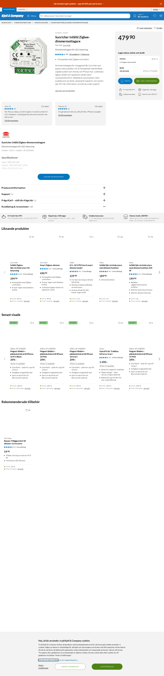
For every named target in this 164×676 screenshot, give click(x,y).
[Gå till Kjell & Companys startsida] (13, 15)
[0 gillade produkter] (155, 16)
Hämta (125, 81)
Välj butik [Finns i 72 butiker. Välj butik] (27, 491)
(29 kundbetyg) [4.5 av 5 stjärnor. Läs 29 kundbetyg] (147, 464)
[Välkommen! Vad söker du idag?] (86, 15)
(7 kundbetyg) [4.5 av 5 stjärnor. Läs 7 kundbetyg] (86, 461)
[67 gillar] (120, 512)
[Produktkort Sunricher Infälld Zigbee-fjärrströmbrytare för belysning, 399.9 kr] (22, 436)
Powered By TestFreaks (95, 375)
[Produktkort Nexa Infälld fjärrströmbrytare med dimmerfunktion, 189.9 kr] (111, 436)
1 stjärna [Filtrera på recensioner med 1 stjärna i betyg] (36, 242)
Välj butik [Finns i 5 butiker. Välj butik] (115, 491)
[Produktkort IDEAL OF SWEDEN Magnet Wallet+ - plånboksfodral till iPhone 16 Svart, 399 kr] (82, 522)
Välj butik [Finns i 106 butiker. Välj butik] (57, 578)
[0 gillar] (32, 512)
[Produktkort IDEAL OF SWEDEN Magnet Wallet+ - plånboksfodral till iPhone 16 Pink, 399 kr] (52, 522)
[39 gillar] (31, 426)
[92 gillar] (61, 426)
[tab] (9, 9)
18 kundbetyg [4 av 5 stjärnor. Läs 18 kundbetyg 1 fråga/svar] (74, 54)
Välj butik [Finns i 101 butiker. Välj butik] (117, 578)
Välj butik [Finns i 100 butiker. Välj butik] (87, 578)
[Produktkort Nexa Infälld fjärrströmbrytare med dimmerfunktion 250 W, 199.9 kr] (141, 436)
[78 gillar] (150, 426)
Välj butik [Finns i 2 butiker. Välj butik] (85, 491)
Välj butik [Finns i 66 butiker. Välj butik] (56, 491)
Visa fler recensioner (53, 383)
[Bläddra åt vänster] (5, 462)
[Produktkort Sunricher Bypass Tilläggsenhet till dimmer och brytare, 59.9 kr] (17, 611)
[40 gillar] (27, 599)
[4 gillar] (91, 426)
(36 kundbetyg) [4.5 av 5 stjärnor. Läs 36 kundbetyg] (57, 458)
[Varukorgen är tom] (161, 16)
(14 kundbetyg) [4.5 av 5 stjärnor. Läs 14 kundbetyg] (117, 461)
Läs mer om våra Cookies (48, 660)
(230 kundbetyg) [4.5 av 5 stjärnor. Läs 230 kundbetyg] (117, 547)
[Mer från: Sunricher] (6, 136)
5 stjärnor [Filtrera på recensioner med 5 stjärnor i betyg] (37, 226)
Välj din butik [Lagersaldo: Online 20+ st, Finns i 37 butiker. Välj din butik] (124, 71)
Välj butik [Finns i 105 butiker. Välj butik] (27, 578)
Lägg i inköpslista (144, 28)
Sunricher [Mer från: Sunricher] (67, 45)
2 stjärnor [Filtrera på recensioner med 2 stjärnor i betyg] (37, 238)
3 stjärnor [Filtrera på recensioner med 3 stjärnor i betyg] (37, 234)
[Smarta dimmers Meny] (50, 23)
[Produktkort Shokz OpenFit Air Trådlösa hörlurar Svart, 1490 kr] (111, 522)
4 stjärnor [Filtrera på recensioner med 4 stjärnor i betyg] (37, 230)
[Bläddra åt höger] (159, 462)
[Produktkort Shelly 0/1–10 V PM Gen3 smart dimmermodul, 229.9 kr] (82, 436)
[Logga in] (140, 16)
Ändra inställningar (43, 666)
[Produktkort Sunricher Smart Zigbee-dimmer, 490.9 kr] (52, 436)
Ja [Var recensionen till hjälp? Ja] (97, 276)
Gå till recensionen (11, 121)
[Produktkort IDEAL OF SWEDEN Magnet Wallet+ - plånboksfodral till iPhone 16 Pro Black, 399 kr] (22, 522)
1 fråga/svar (84, 54)
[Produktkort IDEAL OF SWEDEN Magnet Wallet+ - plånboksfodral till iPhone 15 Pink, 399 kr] (141, 522)
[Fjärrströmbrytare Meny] (33, 23)
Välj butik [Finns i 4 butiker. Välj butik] (145, 491)
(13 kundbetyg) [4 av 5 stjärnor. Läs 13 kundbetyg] (28, 464)
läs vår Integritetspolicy (68, 660)
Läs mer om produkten (65, 90)
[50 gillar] (158, 28)
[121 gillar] (120, 426)
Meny (31, 15)
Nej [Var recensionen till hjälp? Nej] (102, 276)
